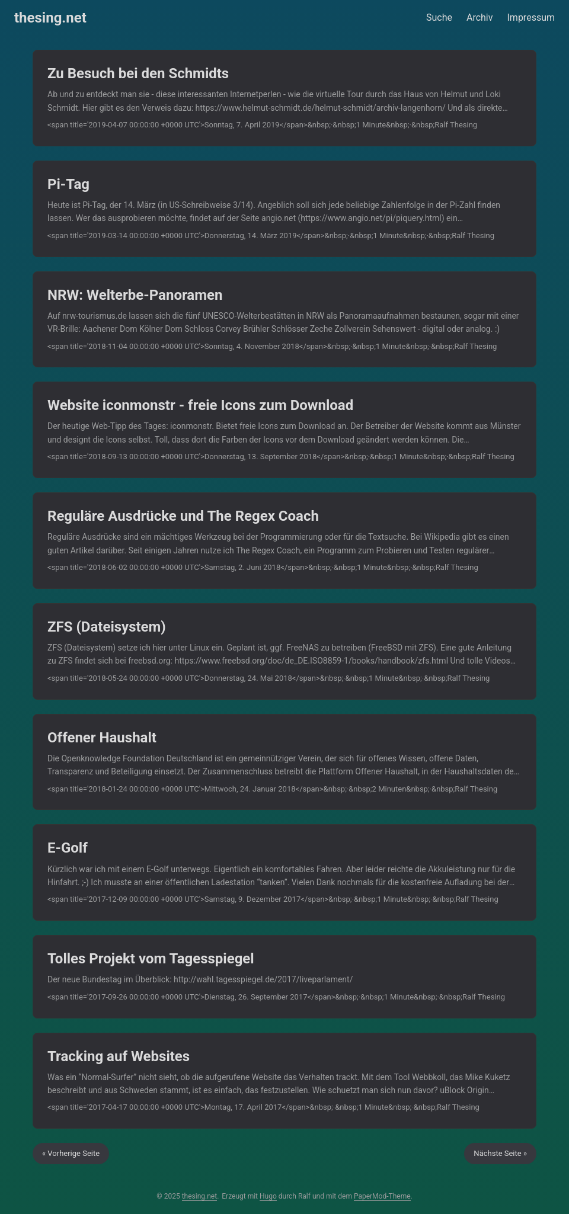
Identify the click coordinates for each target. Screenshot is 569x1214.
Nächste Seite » (500, 1153)
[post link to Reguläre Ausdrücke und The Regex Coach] (284, 540)
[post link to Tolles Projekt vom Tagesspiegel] (284, 976)
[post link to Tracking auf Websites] (284, 1081)
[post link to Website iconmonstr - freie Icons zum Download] (284, 430)
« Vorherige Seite (71, 1153)
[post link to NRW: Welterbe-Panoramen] (284, 319)
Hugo (268, 1196)
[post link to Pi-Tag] (284, 209)
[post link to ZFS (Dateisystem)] (284, 651)
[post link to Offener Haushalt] (284, 762)
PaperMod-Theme (382, 1196)
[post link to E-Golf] (284, 872)
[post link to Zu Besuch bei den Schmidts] (284, 98)
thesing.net (50, 17)
